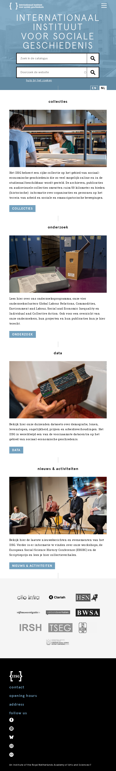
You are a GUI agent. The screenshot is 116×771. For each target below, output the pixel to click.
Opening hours (23, 695)
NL (103, 88)
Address (16, 704)
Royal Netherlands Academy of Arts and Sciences (62, 764)
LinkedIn (11, 728)
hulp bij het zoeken (39, 80)
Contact (17, 687)
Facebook (11, 719)
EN (94, 88)
